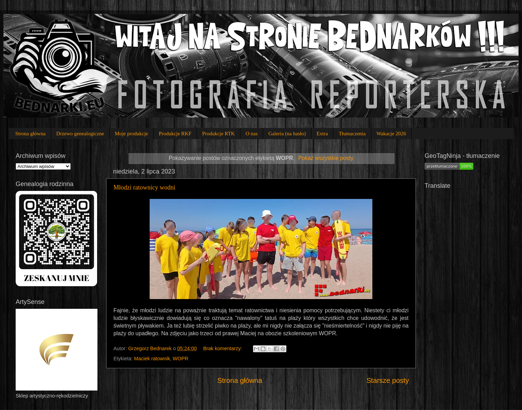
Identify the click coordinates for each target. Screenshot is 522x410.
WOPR (180, 358)
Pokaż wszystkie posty (325, 158)
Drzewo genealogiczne (80, 133)
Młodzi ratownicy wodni (144, 187)
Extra (322, 133)
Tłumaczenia (352, 133)
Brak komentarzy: (223, 348)
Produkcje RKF (175, 133)
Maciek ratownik (152, 358)
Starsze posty (387, 380)
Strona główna (30, 133)
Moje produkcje (131, 133)
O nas (252, 133)
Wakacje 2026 (391, 133)
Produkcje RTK (218, 133)
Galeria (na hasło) (287, 133)
